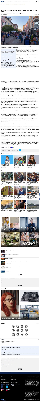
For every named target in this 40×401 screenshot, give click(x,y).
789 (5, 167)
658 (10, 263)
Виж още (20, 274)
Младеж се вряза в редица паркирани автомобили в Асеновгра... (10, 349)
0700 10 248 (17, 385)
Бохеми (22, 372)
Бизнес (18, 1)
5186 (5, 184)
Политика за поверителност (5, 382)
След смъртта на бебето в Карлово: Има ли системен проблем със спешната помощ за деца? (32, 196)
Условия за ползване (3, 379)
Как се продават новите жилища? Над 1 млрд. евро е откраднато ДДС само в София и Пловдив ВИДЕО (10, 228)
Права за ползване (13, 379)
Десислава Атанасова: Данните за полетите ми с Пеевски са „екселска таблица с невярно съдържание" (32, 165)
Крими (21, 1)
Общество (9, 372)
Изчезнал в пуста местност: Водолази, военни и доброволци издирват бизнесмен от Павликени (19, 210)
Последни (3, 248)
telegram (12, 147)
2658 (18, 167)
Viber (10, 147)
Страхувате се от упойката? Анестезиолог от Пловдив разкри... (10, 354)
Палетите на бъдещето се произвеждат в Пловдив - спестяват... (12, 318)
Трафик (18, 372)
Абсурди (26, 372)
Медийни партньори (14, 377)
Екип (11, 376)
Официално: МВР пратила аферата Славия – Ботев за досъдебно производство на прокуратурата (28, 228)
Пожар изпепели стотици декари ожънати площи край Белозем (7, 210)
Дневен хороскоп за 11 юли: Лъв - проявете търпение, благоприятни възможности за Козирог (18, 261)
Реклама (2, 377)
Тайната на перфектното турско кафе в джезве (12, 254)
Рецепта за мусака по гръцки (9, 258)
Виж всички (36, 153)
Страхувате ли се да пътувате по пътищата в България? (11, 278)
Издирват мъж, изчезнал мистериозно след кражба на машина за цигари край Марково (10, 244)
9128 (18, 212)
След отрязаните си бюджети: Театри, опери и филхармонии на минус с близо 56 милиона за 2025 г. (32, 182)
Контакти (2, 380)
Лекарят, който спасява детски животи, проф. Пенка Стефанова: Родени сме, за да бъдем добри (19, 196)
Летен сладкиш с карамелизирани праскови (7, 352)
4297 (18, 198)
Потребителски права (14, 380)
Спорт (24, 1)
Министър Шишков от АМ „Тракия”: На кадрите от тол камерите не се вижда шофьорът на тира (19, 165)
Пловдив (8, 1)
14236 (6, 319)
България (11, 1)
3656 (18, 184)
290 (10, 271)
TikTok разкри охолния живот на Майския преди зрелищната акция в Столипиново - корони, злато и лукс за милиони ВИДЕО (29, 243)
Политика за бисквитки (14, 382)
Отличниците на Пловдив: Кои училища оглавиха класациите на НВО (7, 196)
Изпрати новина (39, 196)
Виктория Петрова (37, 14)
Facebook (8, 147)
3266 (31, 198)
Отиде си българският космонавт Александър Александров (5, 165)
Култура (26, 1)
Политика (15, 1)
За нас (2, 376)
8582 (5, 198)
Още (29, 1)
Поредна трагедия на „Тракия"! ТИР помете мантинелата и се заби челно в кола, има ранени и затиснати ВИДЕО (32, 210)
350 (10, 267)
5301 (31, 184)
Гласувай (20, 285)
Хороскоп (3, 323)
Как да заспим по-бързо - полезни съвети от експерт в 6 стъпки (14, 250)
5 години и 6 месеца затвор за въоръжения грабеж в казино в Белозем (19, 182)
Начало (2, 372)
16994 (31, 212)
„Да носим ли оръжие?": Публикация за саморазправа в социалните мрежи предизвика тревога (6, 182)
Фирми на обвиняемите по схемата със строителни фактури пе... (10, 347)
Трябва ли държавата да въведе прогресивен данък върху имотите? (13, 358)
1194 (31, 167)
